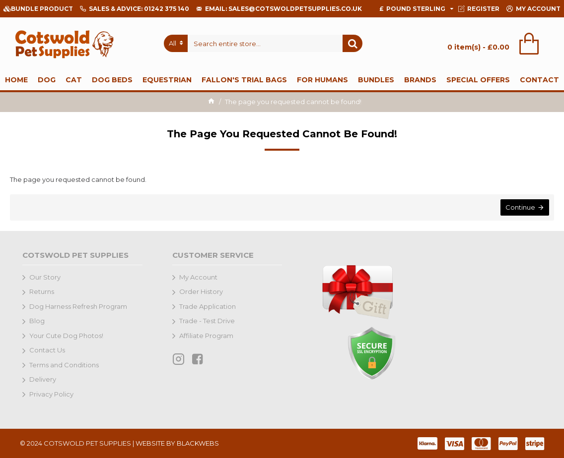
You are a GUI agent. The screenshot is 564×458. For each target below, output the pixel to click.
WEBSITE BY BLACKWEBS (177, 443)
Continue (520, 207)
